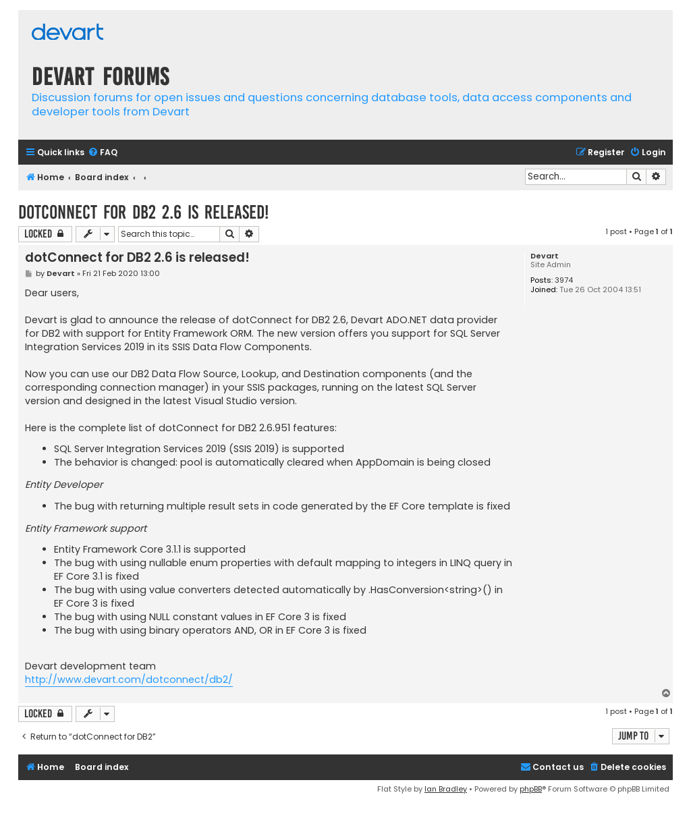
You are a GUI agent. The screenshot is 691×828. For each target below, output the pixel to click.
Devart (544, 256)
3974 (564, 280)
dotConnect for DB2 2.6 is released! (143, 212)
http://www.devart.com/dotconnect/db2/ (129, 679)
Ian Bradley (445, 788)
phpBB (531, 788)
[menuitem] (102, 153)
